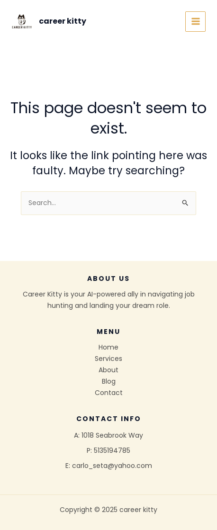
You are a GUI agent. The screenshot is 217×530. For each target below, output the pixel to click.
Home (108, 347)
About (108, 370)
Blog (109, 381)
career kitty (62, 21)
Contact (109, 392)
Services (108, 358)
